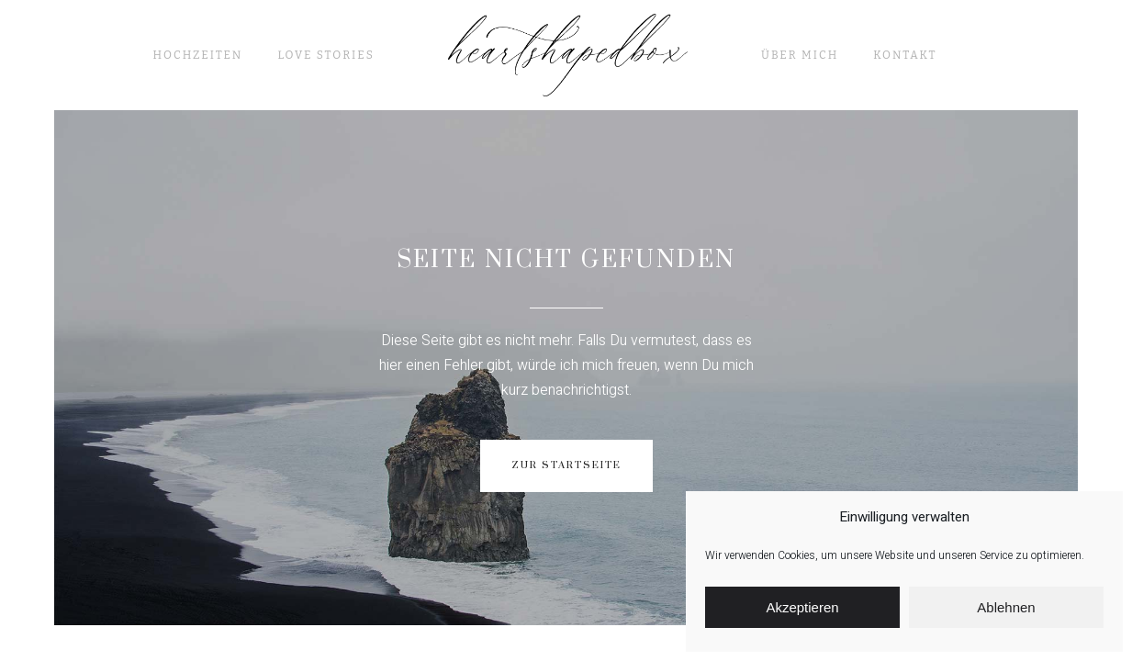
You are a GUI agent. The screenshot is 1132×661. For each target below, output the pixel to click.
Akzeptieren (802, 607)
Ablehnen (1006, 607)
